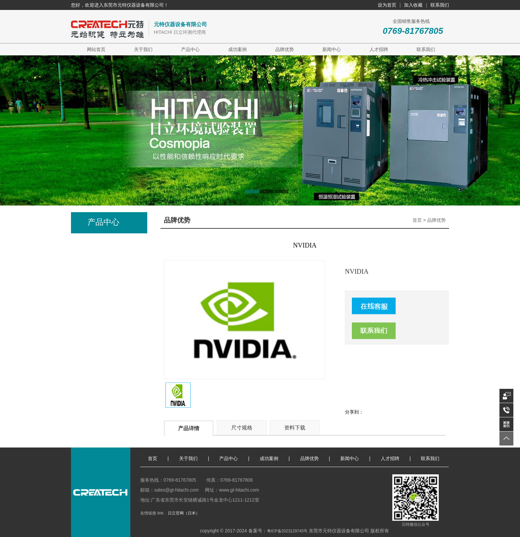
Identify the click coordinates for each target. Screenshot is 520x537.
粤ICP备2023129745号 (287, 531)
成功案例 (237, 49)
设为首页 (387, 5)
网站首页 (96, 49)
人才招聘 (378, 49)
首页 (417, 220)
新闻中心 (331, 49)
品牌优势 (284, 49)
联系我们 (439, 5)
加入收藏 (413, 5)
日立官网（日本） (184, 513)
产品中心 (190, 49)
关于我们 (143, 49)
